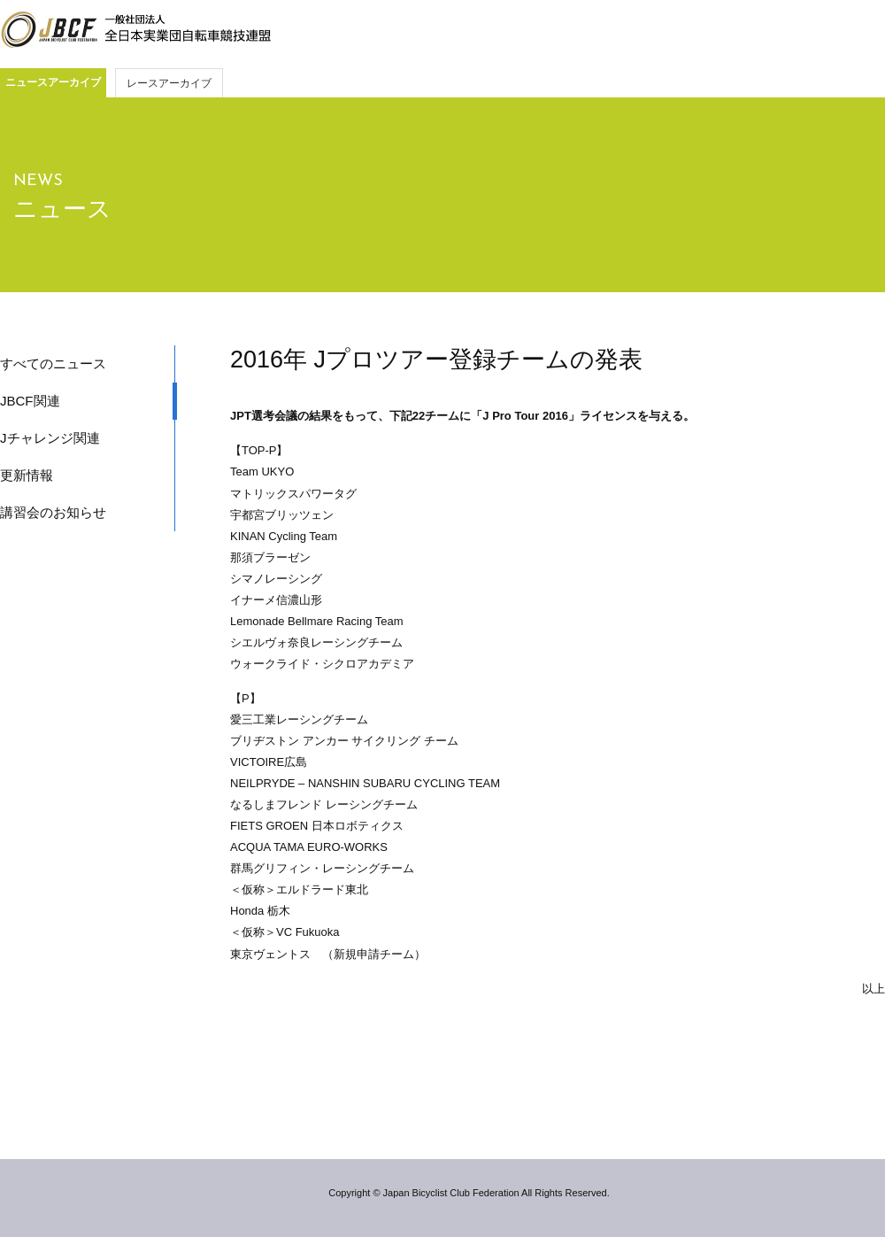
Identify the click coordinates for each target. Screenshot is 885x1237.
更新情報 (26, 475)
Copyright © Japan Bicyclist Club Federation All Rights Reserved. (468, 1192)
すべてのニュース (53, 363)
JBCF (135, 30)
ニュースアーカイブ (53, 82)
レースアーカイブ (169, 83)
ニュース (62, 209)
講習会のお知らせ (53, 512)
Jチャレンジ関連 (50, 437)
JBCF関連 (30, 400)
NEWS (38, 181)
